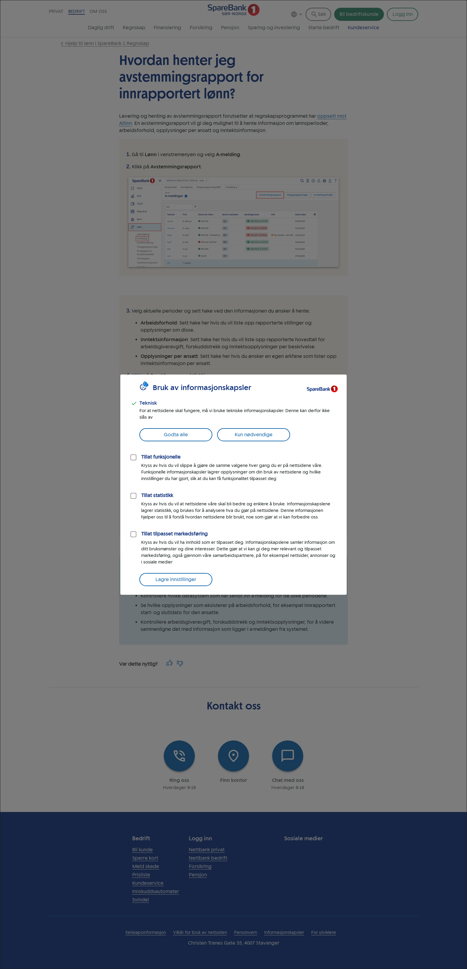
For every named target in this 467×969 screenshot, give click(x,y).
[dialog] (233, 484)
